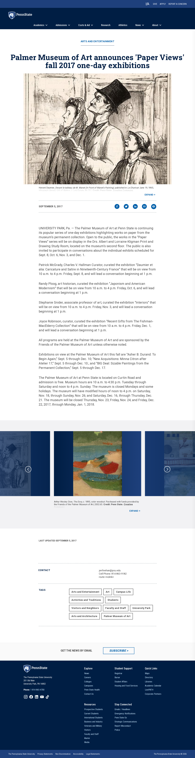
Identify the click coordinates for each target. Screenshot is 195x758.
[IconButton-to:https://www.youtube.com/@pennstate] (42, 697)
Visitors (87, 730)
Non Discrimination (63, 754)
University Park (141, 608)
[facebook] (117, 207)
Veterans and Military (93, 726)
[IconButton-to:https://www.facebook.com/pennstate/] (31, 697)
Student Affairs (121, 681)
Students (113, 599)
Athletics (122, 25)
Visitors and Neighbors (85, 608)
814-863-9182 (119, 573)
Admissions (61, 25)
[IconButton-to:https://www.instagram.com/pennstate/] (26, 697)
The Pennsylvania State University (21, 754)
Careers (87, 677)
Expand (149, 194)
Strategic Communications (126, 721)
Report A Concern (177, 4)
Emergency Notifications (125, 713)
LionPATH (149, 689)
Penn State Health (92, 689)
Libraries (148, 681)
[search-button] (147, 4)
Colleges (88, 681)
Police (117, 730)
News (138, 25)
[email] (144, 207)
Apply (163, 4)
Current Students (91, 713)
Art (108, 591)
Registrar (118, 673)
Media (86, 742)
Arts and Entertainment (97, 41)
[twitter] (126, 207)
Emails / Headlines (122, 709)
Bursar (117, 677)
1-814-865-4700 (37, 689)
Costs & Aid (84, 25)
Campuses (88, 685)
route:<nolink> (106, 577)
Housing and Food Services (126, 685)
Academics (39, 25)
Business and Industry (93, 721)
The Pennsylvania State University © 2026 (170, 754)
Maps (147, 673)
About (155, 25)
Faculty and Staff (115, 608)
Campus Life (123, 591)
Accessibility (78, 754)
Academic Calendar (153, 685)
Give (155, 4)
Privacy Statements (45, 754)
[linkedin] (135, 207)
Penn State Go (121, 717)
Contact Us (89, 694)
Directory (149, 677)
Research (105, 25)
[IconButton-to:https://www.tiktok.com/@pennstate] (47, 697)
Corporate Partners (153, 694)
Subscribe (117, 650)
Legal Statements (93, 754)
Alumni (87, 738)
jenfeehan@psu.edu (110, 570)
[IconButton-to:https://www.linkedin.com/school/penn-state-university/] (36, 697)
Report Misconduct (123, 726)
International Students (93, 717)
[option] (97, 471)
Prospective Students (93, 709)
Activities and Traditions (86, 599)
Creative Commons (123, 190)
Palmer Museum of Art (117, 616)
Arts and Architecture (84, 616)
